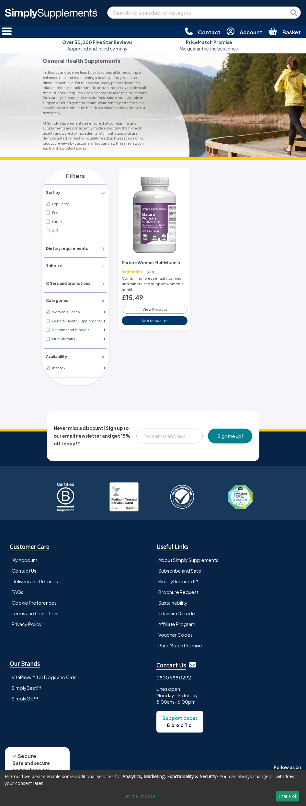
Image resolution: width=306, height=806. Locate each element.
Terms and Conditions (36, 612)
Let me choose (139, 796)
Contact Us (24, 569)
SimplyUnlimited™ (178, 580)
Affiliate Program (176, 623)
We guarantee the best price (209, 45)
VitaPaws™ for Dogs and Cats (44, 676)
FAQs (17, 591)
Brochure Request (178, 591)
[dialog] (153, 788)
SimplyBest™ (26, 686)
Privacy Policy (27, 623)
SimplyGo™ (25, 697)
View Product (155, 307)
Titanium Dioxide (176, 612)
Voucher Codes (175, 634)
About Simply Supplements (188, 559)
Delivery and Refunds (35, 580)
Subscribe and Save (179, 569)
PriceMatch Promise (180, 644)
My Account (25, 559)
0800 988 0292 (173, 676)
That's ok (287, 796)
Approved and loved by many (97, 45)
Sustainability (172, 601)
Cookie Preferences (34, 601)
